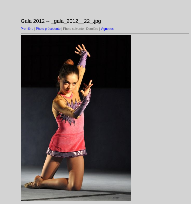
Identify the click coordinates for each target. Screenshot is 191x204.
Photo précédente (48, 29)
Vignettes (107, 29)
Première (27, 29)
